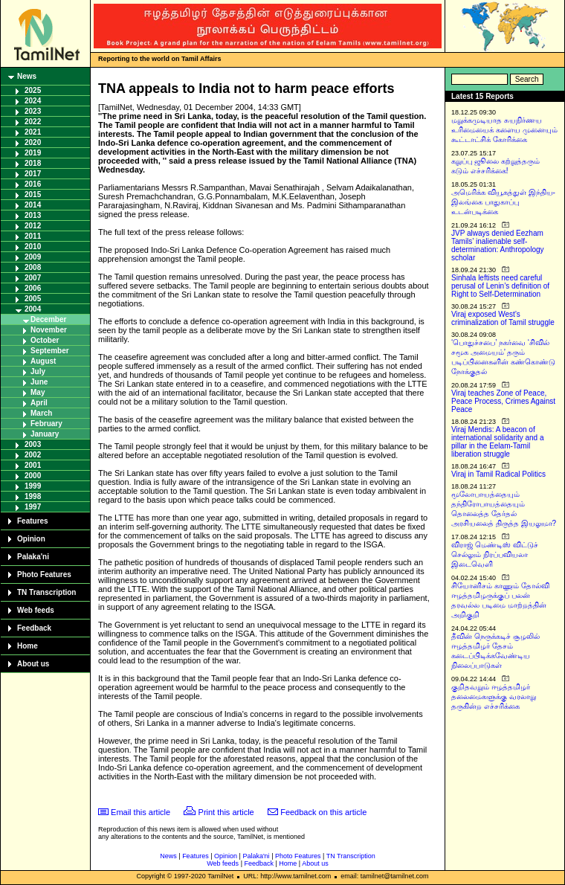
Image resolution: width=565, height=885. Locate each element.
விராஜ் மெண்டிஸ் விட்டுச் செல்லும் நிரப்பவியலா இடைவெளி (494, 554)
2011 (33, 236)
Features (32, 521)
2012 (33, 226)
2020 (33, 142)
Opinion (31, 539)
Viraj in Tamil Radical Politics (498, 474)
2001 (33, 465)
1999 (33, 486)
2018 (33, 163)
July (37, 371)
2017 (33, 174)
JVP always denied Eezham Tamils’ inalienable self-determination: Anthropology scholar (497, 245)
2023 (33, 111)
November (48, 330)
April (39, 403)
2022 (33, 122)
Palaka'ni (33, 557)
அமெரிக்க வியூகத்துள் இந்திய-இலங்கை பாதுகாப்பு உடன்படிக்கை (503, 202)
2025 (33, 90)
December (48, 319)
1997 (33, 507)
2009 (33, 257)
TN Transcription (46, 592)
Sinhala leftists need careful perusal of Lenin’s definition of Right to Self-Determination (500, 286)
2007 (33, 278)
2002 (33, 455)
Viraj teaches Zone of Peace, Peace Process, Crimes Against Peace (503, 401)
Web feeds (35, 610)
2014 (33, 205)
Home (27, 646)
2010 (33, 246)
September (49, 351)
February (46, 423)
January (44, 434)
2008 (33, 267)
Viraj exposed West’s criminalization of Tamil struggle (503, 318)
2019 (33, 153)
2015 (33, 194)
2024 (33, 101)
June (39, 382)
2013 (33, 215)
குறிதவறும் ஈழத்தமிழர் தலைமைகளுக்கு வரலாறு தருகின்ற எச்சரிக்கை (493, 696)
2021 (33, 132)
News (26, 76)
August (43, 361)
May (37, 392)
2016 (33, 184)
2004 (33, 309)
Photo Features (44, 574)
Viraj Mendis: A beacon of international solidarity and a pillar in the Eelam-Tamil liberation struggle (497, 441)
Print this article (226, 812)
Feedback (34, 628)
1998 (33, 496)
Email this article (140, 812)
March (41, 413)
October (44, 340)
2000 (33, 476)
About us (33, 664)
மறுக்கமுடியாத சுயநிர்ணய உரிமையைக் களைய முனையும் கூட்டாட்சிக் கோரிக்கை (504, 130)
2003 (33, 444)
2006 (33, 288)
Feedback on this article (323, 812)
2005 (33, 299)
